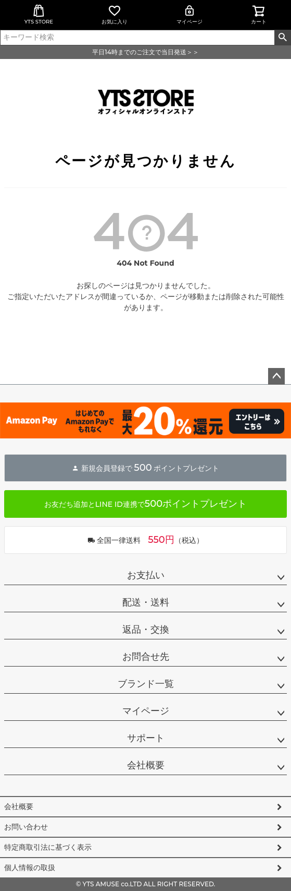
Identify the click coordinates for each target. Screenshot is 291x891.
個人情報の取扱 (29, 867)
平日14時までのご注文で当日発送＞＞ (145, 52)
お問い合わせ (26, 826)
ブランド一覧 (146, 684)
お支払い (146, 575)
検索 (282, 37)
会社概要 (146, 765)
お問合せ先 (145, 656)
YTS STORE (38, 14)
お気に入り (115, 14)
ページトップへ (276, 376)
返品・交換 (145, 629)
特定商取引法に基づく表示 (48, 847)
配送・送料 (145, 602)
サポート (146, 738)
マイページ (189, 14)
